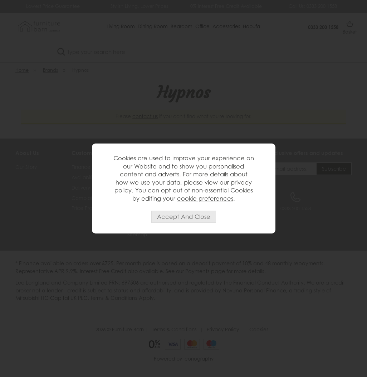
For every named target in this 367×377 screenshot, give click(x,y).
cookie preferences (205, 198)
